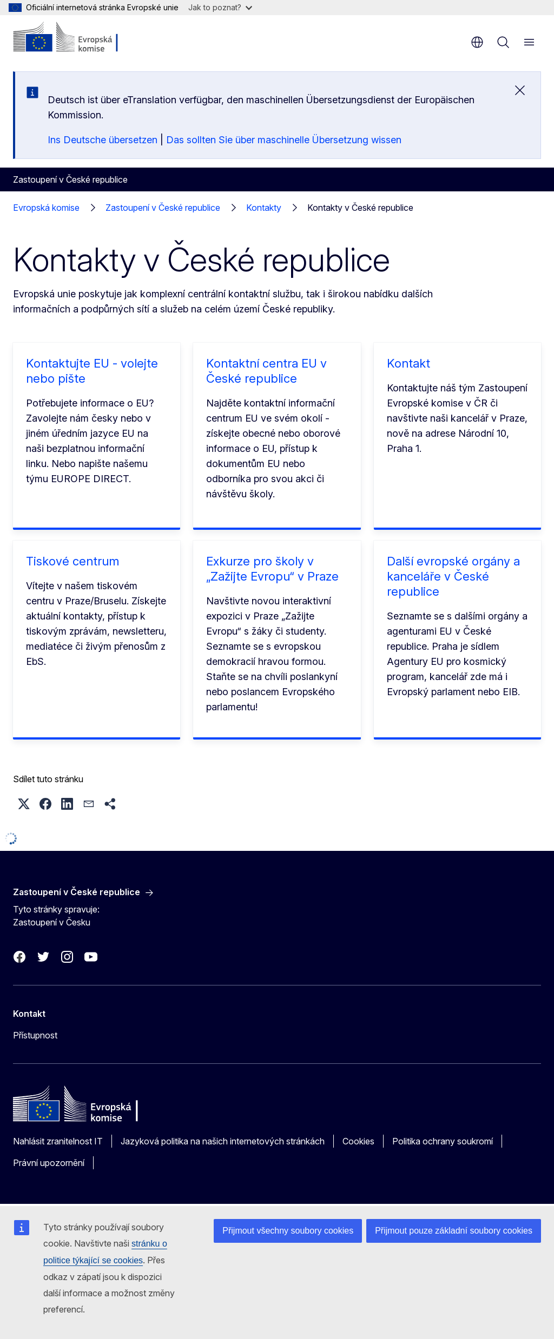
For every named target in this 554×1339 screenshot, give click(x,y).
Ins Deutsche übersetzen (102, 139)
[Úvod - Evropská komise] (78, 38)
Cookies (358, 1141)
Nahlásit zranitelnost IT (58, 1141)
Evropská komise (46, 207)
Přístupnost (35, 1035)
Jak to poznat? (220, 7)
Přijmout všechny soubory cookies (287, 1230)
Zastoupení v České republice (162, 207)
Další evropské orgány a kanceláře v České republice (453, 576)
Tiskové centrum (72, 561)
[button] (23, 803)
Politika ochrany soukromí (442, 1141)
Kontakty (263, 207)
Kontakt (408, 363)
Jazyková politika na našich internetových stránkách (223, 1141)
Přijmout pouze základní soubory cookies (453, 1230)
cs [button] (477, 42)
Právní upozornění (48, 1162)
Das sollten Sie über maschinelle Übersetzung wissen (283, 139)
